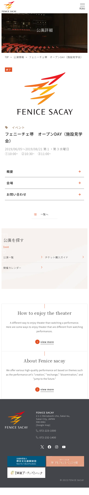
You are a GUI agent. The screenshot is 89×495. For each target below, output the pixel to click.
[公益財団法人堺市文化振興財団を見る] (26, 468)
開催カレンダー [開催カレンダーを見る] (23, 268)
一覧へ (41, 214)
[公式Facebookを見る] (49, 454)
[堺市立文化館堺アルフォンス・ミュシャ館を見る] (65, 468)
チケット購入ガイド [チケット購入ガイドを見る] (65, 257)
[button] (9, 7)
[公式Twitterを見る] (42, 454)
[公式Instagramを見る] (56, 454)
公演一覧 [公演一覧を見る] (23, 257)
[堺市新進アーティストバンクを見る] (26, 480)
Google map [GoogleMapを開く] (43, 432)
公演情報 (19, 57)
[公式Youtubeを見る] (64, 454)
